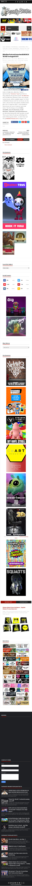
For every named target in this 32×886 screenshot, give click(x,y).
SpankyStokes (16, 48)
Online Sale (5, 48)
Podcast (10, 48)
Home (4, 47)
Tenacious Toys (23, 48)
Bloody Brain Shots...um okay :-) (17, 839)
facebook (26, 139)
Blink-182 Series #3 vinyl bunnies (17, 846)
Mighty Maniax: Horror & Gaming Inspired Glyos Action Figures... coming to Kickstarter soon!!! (19, 863)
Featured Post (8, 602)
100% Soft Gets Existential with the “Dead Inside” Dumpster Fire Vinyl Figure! (17, 809)
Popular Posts (24, 602)
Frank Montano (14, 47)
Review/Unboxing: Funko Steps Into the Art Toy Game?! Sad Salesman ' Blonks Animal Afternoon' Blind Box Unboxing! (19, 820)
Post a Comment (8, 145)
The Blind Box (25, 95)
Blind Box (8, 47)
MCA (27, 47)
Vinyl (28, 48)
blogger (20, 139)
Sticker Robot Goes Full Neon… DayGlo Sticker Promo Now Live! (14, 608)
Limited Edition (22, 47)
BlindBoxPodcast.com (12, 118)
